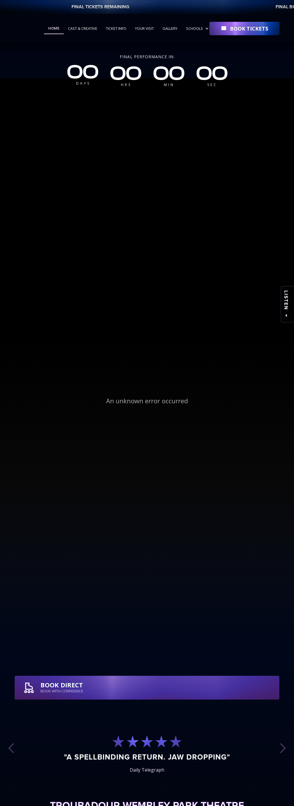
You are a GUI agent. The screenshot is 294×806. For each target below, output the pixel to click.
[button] (198, 28)
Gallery (170, 28)
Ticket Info (116, 28)
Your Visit (144, 28)
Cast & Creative (82, 28)
